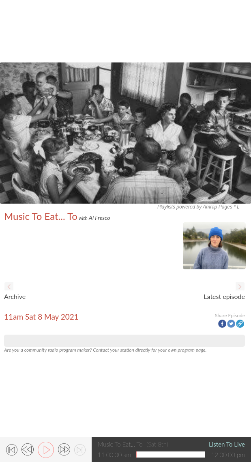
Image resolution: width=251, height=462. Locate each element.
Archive (15, 296)
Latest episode (224, 296)
